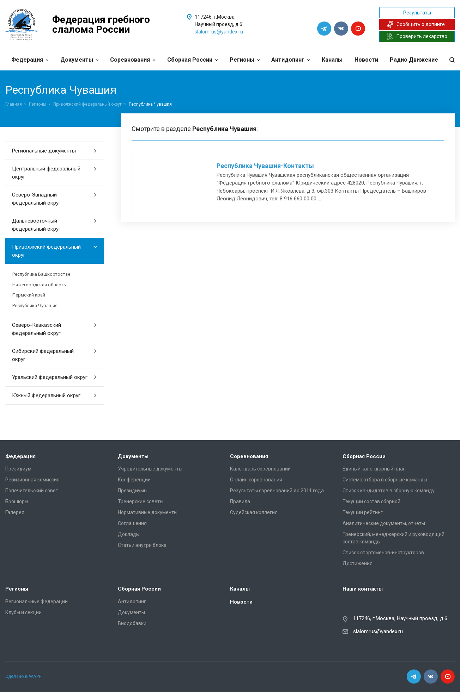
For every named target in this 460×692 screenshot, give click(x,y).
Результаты (417, 12)
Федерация (29, 59)
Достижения (358, 563)
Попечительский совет (31, 490)
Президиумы (132, 490)
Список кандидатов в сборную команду (389, 490)
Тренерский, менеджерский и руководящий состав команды (393, 537)
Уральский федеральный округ (54, 377)
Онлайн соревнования (256, 479)
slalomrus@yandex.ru (219, 32)
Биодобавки (132, 623)
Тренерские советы (140, 501)
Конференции (134, 479)
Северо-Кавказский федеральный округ (54, 329)
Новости (366, 59)
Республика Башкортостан (41, 274)
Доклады (129, 534)
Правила (240, 501)
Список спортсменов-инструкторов (383, 552)
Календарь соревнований (260, 469)
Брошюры (16, 501)
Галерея (14, 512)
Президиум (18, 469)
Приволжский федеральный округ (87, 104)
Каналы (332, 59)
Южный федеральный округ (54, 395)
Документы (79, 59)
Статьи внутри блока (142, 545)
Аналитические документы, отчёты (384, 523)
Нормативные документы (147, 512)
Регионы (245, 59)
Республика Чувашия (35, 305)
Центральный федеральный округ (54, 173)
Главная (13, 104)
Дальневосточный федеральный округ (54, 225)
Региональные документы (54, 151)
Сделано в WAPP (23, 676)
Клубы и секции (23, 612)
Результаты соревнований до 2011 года (277, 490)
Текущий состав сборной (371, 501)
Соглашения (132, 523)
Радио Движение (414, 59)
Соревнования (132, 59)
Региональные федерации (36, 601)
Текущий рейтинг (363, 512)
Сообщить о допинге (416, 24)
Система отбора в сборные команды (385, 479)
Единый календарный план (374, 469)
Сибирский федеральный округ (54, 355)
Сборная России (192, 59)
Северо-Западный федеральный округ (54, 199)
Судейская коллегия (254, 512)
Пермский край (28, 295)
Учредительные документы (150, 469)
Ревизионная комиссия (32, 479)
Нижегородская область (39, 284)
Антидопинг (290, 59)
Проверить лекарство (417, 36)
